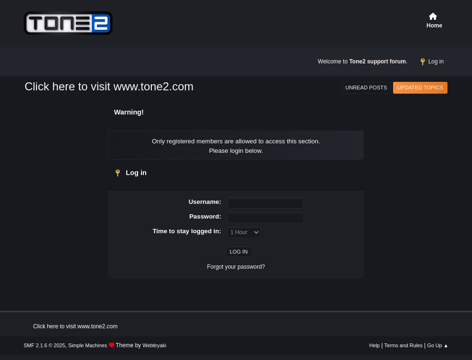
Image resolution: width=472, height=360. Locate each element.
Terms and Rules (404, 345)
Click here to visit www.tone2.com (109, 86)
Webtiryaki (154, 345)
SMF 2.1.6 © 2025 (44, 345)
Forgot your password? (236, 266)
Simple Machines (87, 345)
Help (374, 345)
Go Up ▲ (437, 345)
